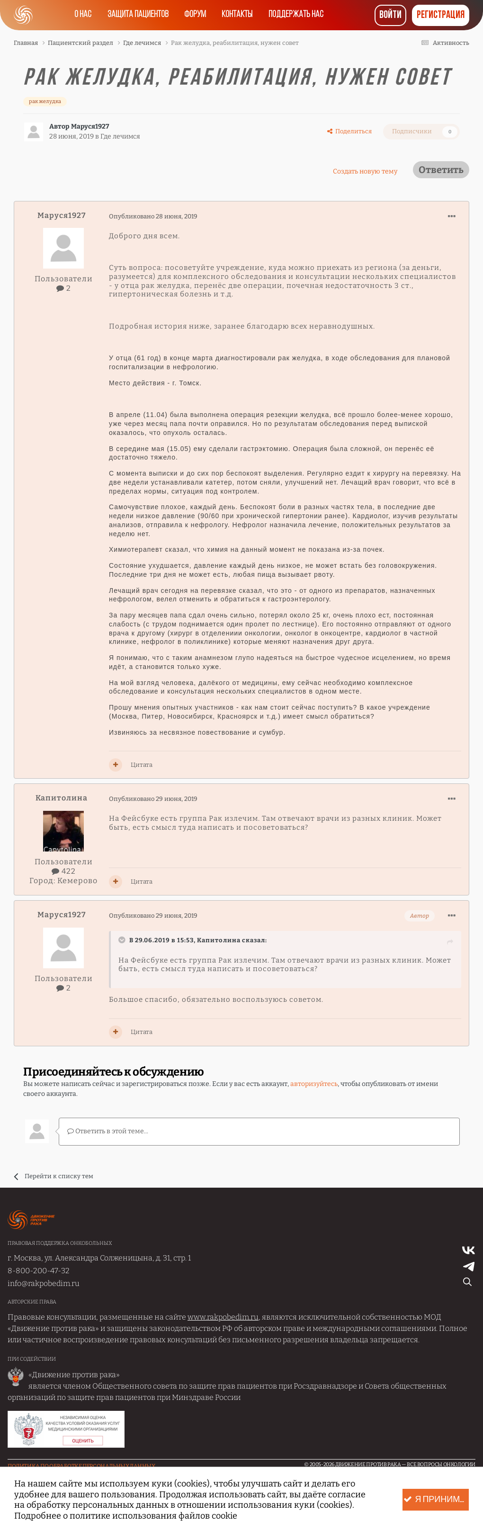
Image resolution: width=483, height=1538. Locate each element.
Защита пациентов (136, 15)
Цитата (141, 764)
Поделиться (349, 131)
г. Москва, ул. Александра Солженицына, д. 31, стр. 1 (99, 1257)
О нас (80, 15)
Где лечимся (120, 136)
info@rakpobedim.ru (44, 1283)
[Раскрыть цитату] (123, 940)
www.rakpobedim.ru (223, 1316)
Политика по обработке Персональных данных (81, 1465)
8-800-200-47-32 (39, 1270)
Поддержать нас (299, 15)
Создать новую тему (365, 171)
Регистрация (441, 15)
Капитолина (62, 797)
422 (64, 871)
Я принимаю (436, 1500)
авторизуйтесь (314, 1084)
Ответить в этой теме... (107, 1131)
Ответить (441, 169)
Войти (390, 15)
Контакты (238, 15)
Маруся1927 (90, 126)
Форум (195, 15)
